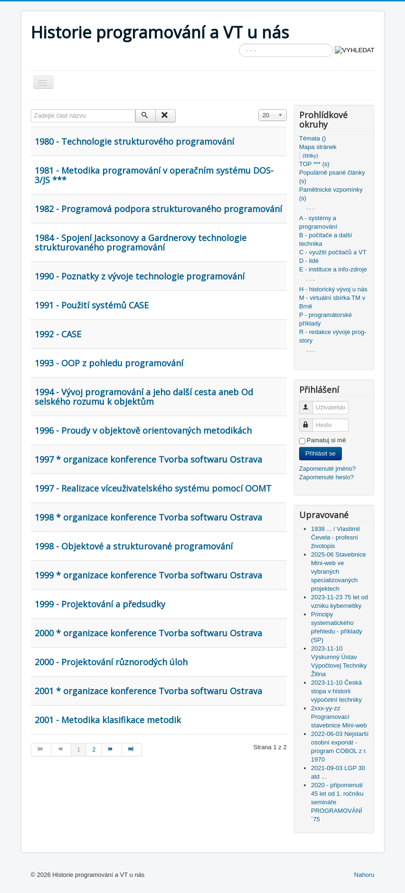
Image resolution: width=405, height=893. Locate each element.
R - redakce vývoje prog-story (333, 336)
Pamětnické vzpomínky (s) (331, 194)
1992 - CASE (58, 334)
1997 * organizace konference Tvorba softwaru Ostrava (148, 459)
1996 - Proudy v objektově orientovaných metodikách (143, 430)
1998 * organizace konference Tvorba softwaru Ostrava (148, 517)
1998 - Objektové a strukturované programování (134, 546)
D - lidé (309, 260)
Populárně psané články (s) (332, 177)
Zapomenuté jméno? (327, 468)
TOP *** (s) (314, 163)
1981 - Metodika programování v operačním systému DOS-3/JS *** (154, 175)
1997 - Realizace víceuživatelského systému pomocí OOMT (153, 488)
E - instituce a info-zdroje (333, 269)
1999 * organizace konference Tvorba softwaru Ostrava (148, 575)
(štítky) (310, 155)
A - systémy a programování (318, 222)
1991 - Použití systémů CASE (92, 305)
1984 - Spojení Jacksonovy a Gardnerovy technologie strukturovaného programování (140, 242)
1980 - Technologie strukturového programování (134, 141)
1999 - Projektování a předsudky (100, 604)
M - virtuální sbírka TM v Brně (332, 302)
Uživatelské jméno (310, 403)
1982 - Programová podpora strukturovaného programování (158, 208)
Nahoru (364, 874)
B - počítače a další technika (325, 239)
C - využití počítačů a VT (333, 252)
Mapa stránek (318, 146)
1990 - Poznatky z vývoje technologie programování (140, 276)
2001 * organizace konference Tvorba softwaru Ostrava (148, 691)
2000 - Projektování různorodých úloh (111, 662)
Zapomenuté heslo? (326, 477)
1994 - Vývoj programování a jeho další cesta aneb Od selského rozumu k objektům (144, 396)
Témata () (312, 138)
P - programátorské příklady (325, 319)
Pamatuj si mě (326, 440)
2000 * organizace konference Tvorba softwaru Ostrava (148, 633)
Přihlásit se (320, 453)
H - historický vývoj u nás (333, 289)
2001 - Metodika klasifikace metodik (108, 720)
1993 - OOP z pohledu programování (109, 363)
